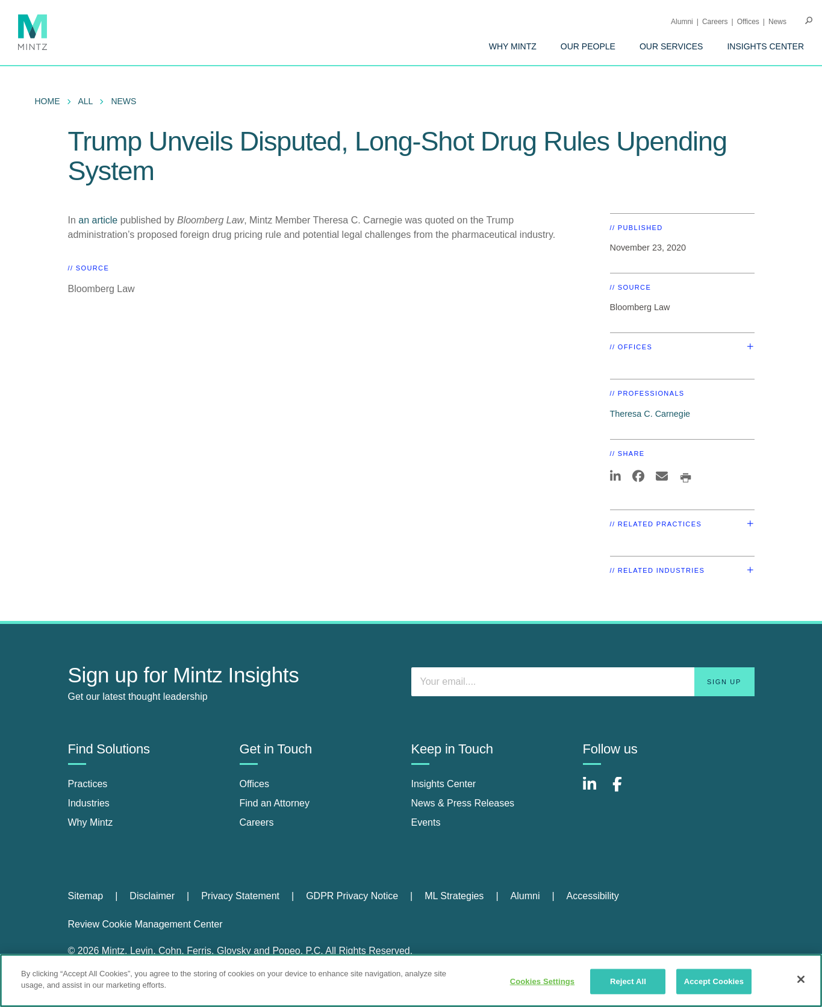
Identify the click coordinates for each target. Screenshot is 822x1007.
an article (97, 220)
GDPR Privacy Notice (352, 896)
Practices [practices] (88, 784)
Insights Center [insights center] (443, 784)
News (777, 21)
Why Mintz (513, 46)
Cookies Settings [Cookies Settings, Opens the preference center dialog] (542, 981)
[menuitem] (513, 46)
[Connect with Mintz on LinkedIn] (595, 790)
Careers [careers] (257, 822)
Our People (588, 46)
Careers (715, 21)
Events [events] (426, 822)
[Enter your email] (583, 681)
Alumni (682, 21)
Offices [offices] (255, 784)
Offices (748, 21)
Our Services (671, 46)
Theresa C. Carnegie (650, 414)
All (85, 101)
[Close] (801, 979)
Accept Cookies (714, 981)
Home (47, 101)
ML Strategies (454, 896)
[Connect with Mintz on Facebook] (624, 790)
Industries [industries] (89, 803)
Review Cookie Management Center (145, 924)
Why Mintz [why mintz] (90, 822)
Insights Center (765, 46)
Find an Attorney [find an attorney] (275, 803)
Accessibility (593, 896)
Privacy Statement (240, 896)
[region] (411, 980)
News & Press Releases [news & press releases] (463, 803)
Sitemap (86, 896)
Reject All (628, 981)
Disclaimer (152, 896)
